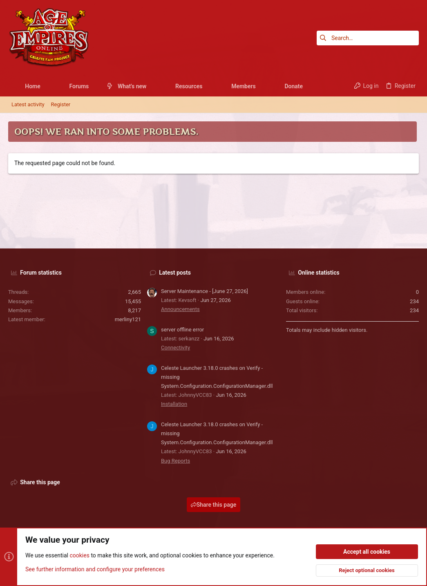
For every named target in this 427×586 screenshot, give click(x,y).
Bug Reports (175, 461)
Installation (174, 404)
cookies (79, 555)
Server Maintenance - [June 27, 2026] (204, 291)
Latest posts (175, 272)
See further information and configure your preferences (95, 569)
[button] (46, 86)
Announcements (180, 309)
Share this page (214, 504)
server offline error (182, 330)
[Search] (368, 38)
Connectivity (175, 347)
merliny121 (128, 319)
